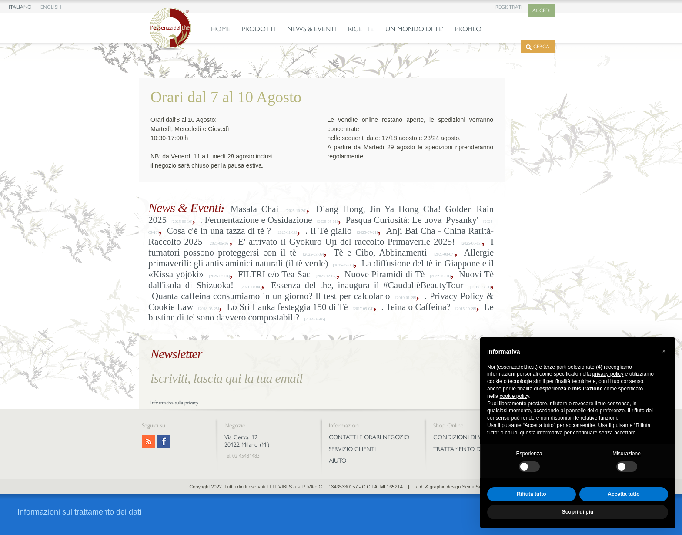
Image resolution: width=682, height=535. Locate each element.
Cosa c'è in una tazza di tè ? (219, 230)
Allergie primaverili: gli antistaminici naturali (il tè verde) (321, 258)
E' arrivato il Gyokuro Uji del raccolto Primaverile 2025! (346, 241)
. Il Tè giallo (328, 230)
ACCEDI (541, 10)
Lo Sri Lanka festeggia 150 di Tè (287, 307)
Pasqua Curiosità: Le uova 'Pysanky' (412, 220)
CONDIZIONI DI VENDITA (467, 437)
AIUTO (337, 460)
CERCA (537, 47)
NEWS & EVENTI (311, 29)
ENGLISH (50, 7)
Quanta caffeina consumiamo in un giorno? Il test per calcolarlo (271, 296)
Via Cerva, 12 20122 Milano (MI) (246, 441)
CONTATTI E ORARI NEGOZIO (369, 437)
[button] (664, 351)
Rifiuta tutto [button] (531, 494)
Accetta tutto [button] (623, 494)
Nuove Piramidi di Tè (384, 274)
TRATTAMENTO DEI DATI (466, 449)
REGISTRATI (508, 7)
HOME (220, 29)
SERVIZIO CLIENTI (352, 449)
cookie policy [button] (514, 396)
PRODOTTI (258, 29)
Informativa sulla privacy (174, 403)
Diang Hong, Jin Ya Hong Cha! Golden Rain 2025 (321, 214)
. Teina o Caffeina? (416, 307)
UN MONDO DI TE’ (414, 29)
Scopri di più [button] (578, 512)
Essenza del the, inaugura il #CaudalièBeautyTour (367, 285)
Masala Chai (254, 209)
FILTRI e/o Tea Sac (274, 274)
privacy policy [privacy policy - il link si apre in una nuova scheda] (607, 374)
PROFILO (468, 29)
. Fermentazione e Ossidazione (256, 220)
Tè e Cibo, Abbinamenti (380, 252)
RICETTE (361, 29)
